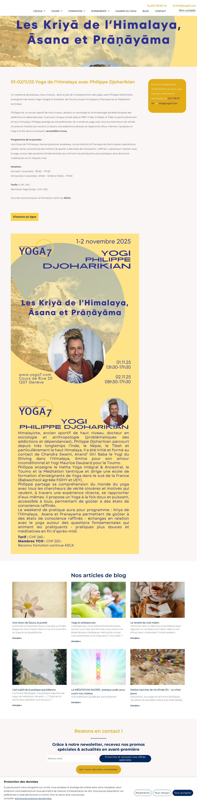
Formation (76, 11)
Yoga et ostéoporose (83, 622)
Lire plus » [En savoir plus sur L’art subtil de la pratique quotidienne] (17, 705)
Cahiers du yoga (125, 11)
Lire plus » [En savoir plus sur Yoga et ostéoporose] (76, 641)
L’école (39, 11)
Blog (146, 11)
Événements (100, 11)
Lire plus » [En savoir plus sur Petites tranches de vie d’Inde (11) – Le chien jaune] (135, 705)
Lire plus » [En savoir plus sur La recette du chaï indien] (135, 638)
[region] (98, 790)
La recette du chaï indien (144, 622)
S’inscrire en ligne (24, 216)
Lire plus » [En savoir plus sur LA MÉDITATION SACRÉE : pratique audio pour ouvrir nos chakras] (76, 702)
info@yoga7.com (168, 102)
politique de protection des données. (34, 798)
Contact (160, 11)
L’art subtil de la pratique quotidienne (34, 689)
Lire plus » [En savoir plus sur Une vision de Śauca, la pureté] (17, 638)
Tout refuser (162, 792)
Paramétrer (143, 792)
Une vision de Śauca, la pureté (29, 622)
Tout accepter (182, 792)
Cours (56, 11)
